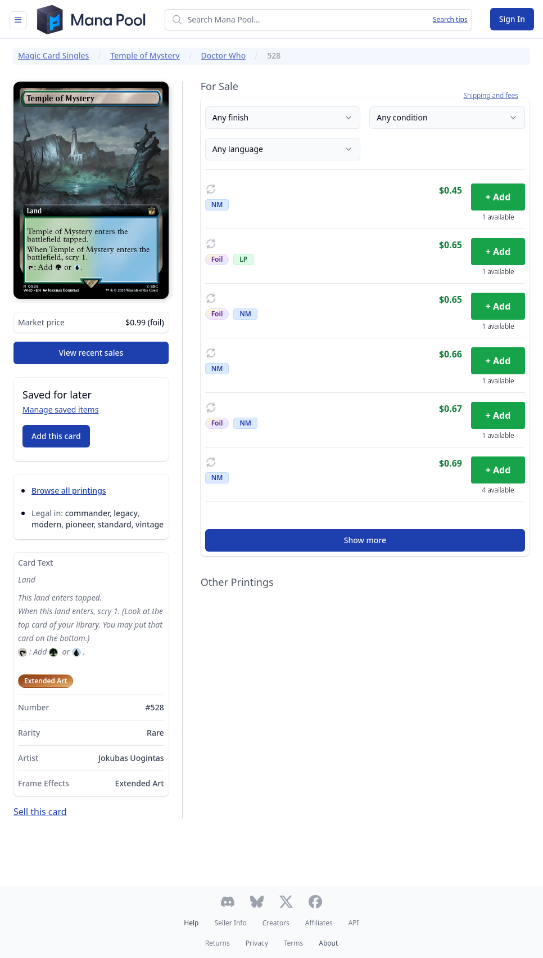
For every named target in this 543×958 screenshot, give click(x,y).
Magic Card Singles (53, 55)
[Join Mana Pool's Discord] (227, 901)
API (354, 923)
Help (191, 923)
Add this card (56, 436)
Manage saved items (60, 409)
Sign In (512, 19)
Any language (283, 149)
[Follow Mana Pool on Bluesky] (257, 901)
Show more (365, 540)
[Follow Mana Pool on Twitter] (286, 901)
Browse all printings (68, 490)
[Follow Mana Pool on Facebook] (315, 901)
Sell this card (40, 811)
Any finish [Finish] (283, 117)
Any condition (447, 117)
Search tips (450, 19)
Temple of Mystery (144, 55)
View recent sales (90, 352)
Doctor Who (223, 55)
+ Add (498, 197)
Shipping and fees (490, 95)
